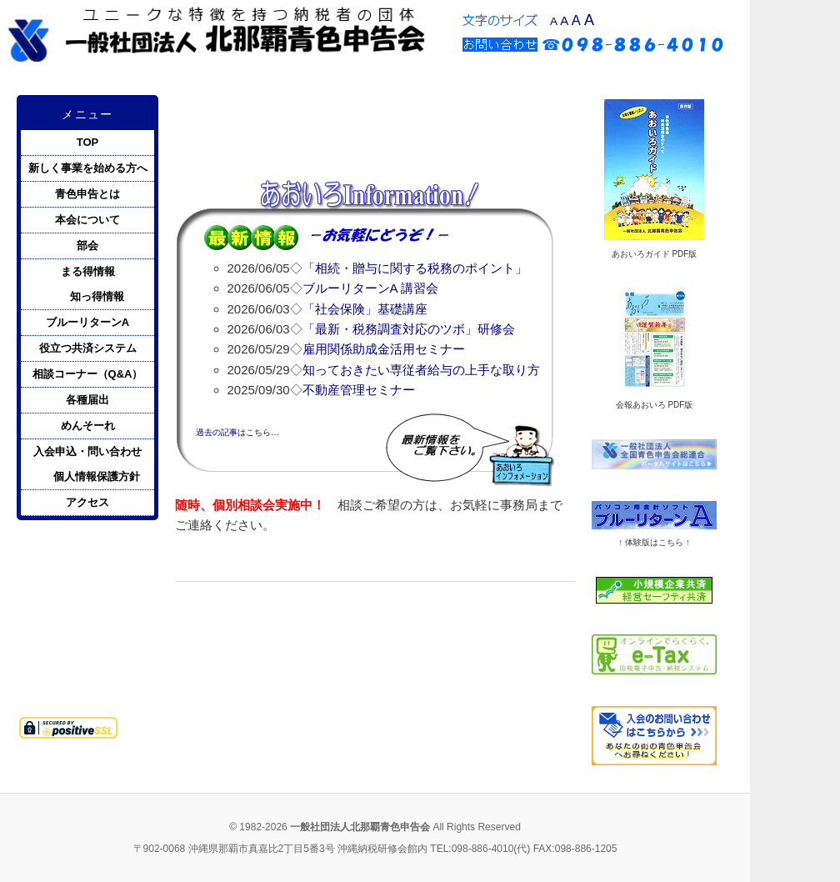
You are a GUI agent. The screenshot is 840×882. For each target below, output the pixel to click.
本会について (87, 219)
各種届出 (87, 399)
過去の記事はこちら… (237, 432)
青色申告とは (87, 194)
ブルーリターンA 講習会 (370, 288)
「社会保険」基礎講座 (365, 309)
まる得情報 (88, 271)
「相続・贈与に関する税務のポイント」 (415, 268)
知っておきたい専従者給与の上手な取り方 (421, 370)
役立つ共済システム (88, 348)
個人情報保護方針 (96, 476)
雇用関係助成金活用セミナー (383, 349)
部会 (87, 245)
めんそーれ (88, 425)
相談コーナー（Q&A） (87, 374)
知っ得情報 (97, 296)
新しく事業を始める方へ (88, 168)
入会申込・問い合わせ (87, 451)
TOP (88, 142)
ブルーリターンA (87, 322)
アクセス (87, 502)
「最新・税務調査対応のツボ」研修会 (408, 329)
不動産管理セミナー (358, 390)
